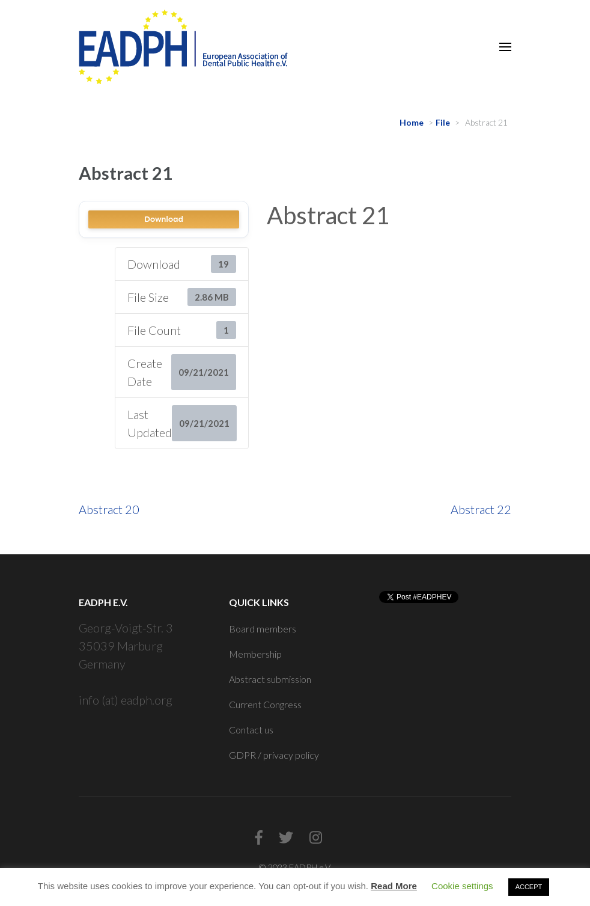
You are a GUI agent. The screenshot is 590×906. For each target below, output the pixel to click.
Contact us (251, 729)
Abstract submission (270, 679)
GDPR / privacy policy (274, 755)
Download (163, 219)
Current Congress (265, 704)
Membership (255, 654)
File (443, 122)
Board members (262, 628)
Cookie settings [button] (462, 886)
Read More (394, 886)
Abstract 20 (109, 509)
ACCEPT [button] (529, 886)
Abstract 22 (481, 509)
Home (412, 122)
